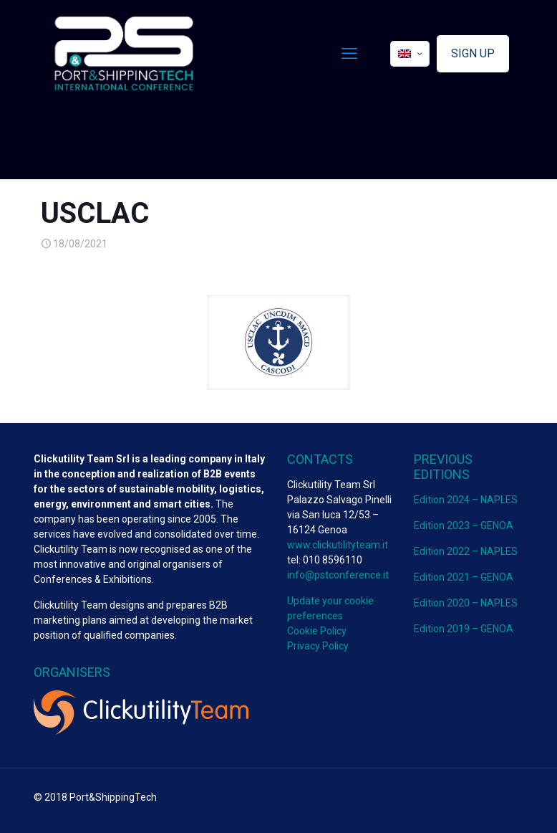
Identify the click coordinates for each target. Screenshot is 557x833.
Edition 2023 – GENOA (463, 525)
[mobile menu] (349, 54)
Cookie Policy (317, 631)
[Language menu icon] (410, 54)
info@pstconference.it (338, 575)
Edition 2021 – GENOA (463, 577)
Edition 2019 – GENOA (463, 628)
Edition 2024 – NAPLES (466, 499)
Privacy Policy (318, 646)
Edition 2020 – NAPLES (466, 603)
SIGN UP (473, 53)
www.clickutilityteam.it (337, 545)
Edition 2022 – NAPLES (466, 551)
